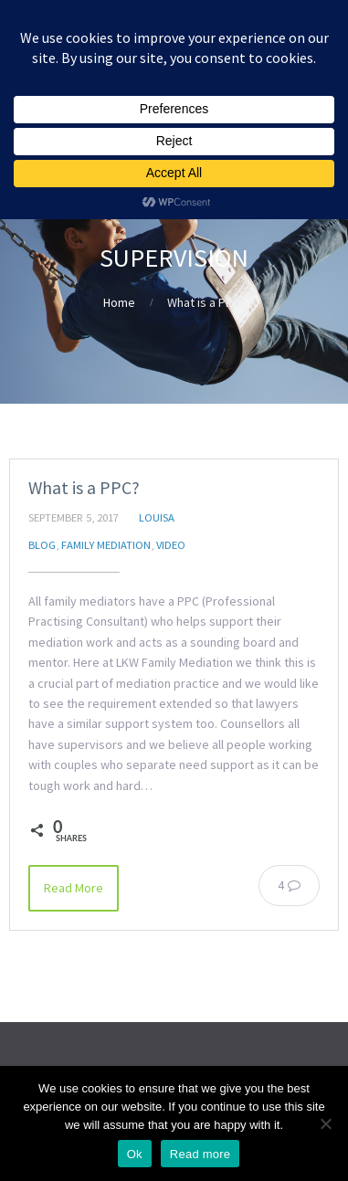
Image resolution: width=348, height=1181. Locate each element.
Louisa (156, 517)
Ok (134, 1154)
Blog (42, 545)
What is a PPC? (84, 488)
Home (119, 302)
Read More (73, 888)
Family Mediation (106, 545)
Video (170, 545)
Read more (200, 1154)
